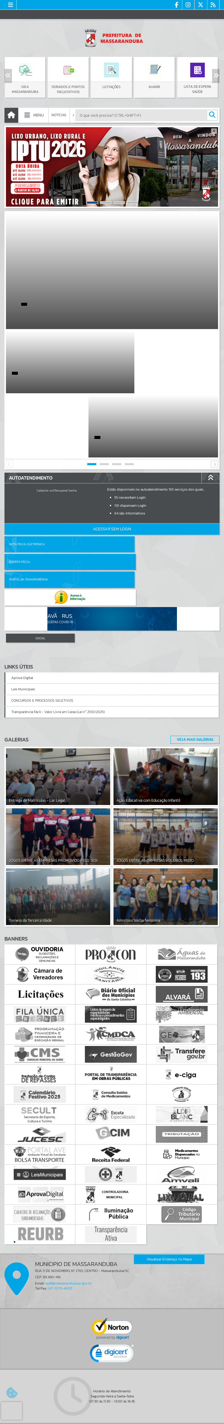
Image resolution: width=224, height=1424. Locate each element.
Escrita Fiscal (127, 480)
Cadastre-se (45, 426)
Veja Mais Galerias (193, 640)
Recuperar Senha (66, 426)
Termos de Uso (112, 1413)
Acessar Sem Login (112, 465)
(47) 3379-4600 (60, 1188)
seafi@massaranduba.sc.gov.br (68, 1183)
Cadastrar (89, 1370)
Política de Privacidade (112, 1418)
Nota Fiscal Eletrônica (27, 480)
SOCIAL (40, 538)
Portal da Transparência (28, 497)
